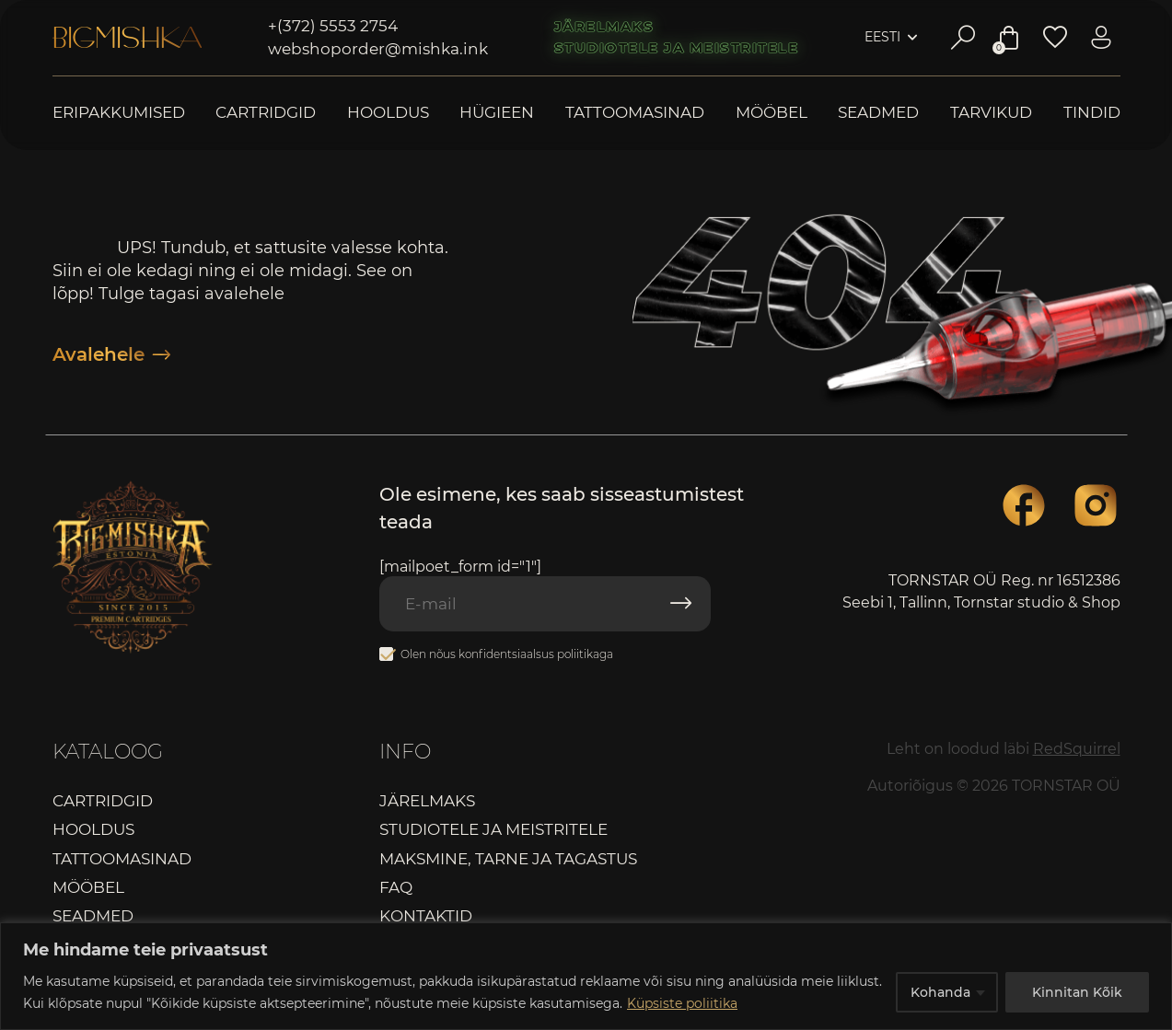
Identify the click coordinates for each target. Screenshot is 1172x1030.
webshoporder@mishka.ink (378, 49)
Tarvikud (991, 113)
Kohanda (940, 992)
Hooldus (388, 113)
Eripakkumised (118, 113)
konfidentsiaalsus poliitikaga (535, 654)
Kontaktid (425, 916)
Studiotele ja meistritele (676, 48)
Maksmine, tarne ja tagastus (508, 859)
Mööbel (771, 113)
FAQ (395, 887)
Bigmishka (127, 38)
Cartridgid (265, 113)
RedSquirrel (1076, 749)
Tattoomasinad (634, 113)
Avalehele (111, 354)
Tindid (1091, 113)
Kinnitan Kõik (1077, 992)
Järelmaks (604, 26)
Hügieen (496, 113)
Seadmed (878, 113)
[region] (586, 976)
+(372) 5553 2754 (333, 26)
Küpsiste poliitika (682, 1003)
